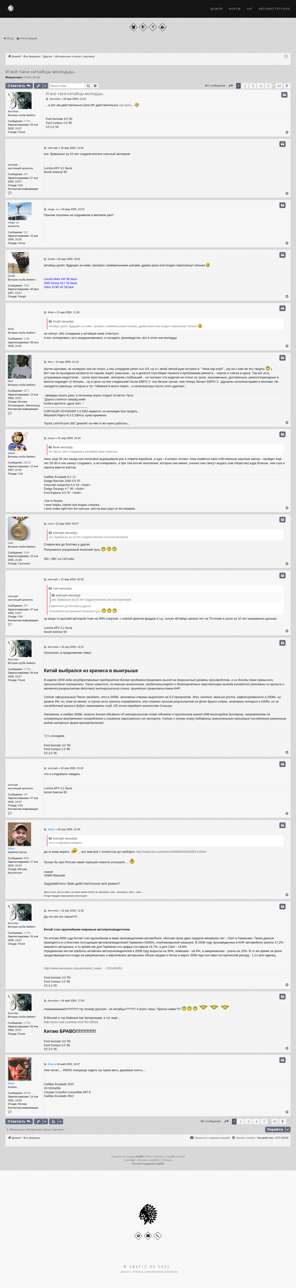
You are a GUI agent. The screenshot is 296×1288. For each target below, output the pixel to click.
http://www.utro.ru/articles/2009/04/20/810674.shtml (171, 851)
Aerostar (13, 111)
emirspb (13, 164)
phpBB (139, 1156)
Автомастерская (274, 8)
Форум (235, 8)
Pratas (27, 77)
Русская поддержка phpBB (148, 1163)
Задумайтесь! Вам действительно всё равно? (82, 883)
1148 (26, 338)
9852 (26, 858)
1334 (26, 552)
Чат (250, 8)
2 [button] (245, 86)
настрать (125, 105)
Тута (47, 736)
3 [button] (253, 86)
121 (25, 232)
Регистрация (28, 38)
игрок (11, 453)
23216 (27, 462)
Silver (11, 848)
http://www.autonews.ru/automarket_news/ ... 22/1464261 (83, 968)
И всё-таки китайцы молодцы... (40, 71)
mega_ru (13, 222)
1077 (26, 390)
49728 (27, 1093)
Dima (11, 1083)
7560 (26, 285)
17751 (27, 121)
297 (25, 174)
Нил (10, 381)
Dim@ (36, 77)
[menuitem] (243, 1137)
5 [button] (268, 86)
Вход (10, 38)
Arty (132, 1160)
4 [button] (261, 86)
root (10, 542)
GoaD (11, 275)
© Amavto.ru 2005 (146, 1267)
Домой (217, 8)
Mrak (11, 328)
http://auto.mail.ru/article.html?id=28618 (71, 1022)
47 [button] (279, 86)
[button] (230, 86)
